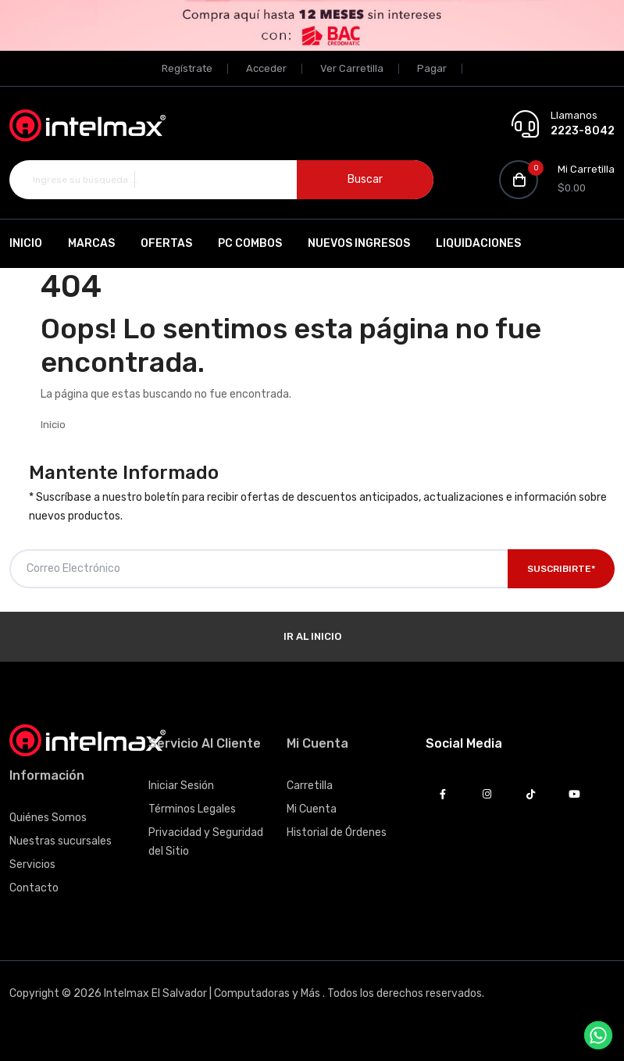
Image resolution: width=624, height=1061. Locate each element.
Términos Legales (192, 809)
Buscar (365, 179)
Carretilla (310, 785)
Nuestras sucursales (60, 841)
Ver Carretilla (351, 68)
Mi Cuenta (312, 809)
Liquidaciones (478, 243)
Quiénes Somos (48, 817)
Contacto (34, 888)
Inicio (25, 243)
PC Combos (250, 243)
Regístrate (187, 68)
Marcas (91, 243)
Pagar (432, 68)
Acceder (266, 68)
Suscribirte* (561, 568)
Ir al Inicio (312, 636)
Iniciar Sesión (181, 785)
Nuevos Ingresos (359, 243)
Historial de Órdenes (337, 832)
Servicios (32, 864)
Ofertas (166, 243)
